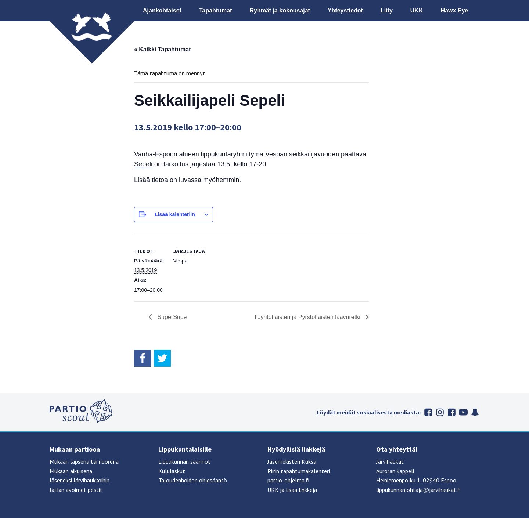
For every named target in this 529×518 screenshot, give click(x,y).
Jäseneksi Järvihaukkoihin (79, 480)
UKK (416, 10)
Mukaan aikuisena (71, 471)
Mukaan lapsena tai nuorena (84, 461)
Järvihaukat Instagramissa (439, 412)
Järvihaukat (390, 461)
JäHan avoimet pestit (76, 489)
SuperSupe (171, 317)
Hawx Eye (454, 10)
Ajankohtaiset (162, 10)
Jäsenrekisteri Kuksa (291, 461)
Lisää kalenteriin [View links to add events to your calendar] (175, 214)
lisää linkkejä (301, 489)
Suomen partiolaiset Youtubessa (463, 412)
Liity (387, 10)
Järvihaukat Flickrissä (451, 412)
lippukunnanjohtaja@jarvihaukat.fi (418, 489)
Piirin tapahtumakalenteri (298, 471)
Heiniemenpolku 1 (398, 480)
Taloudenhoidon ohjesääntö (192, 480)
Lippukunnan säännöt (184, 461)
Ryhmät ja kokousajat (279, 10)
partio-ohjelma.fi (288, 480)
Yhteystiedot (345, 10)
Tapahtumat (215, 10)
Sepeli (143, 164)
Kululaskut (171, 471)
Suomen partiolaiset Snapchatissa (475, 412)
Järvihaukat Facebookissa (428, 412)
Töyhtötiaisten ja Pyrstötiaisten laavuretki (308, 317)
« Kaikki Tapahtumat (162, 49)
